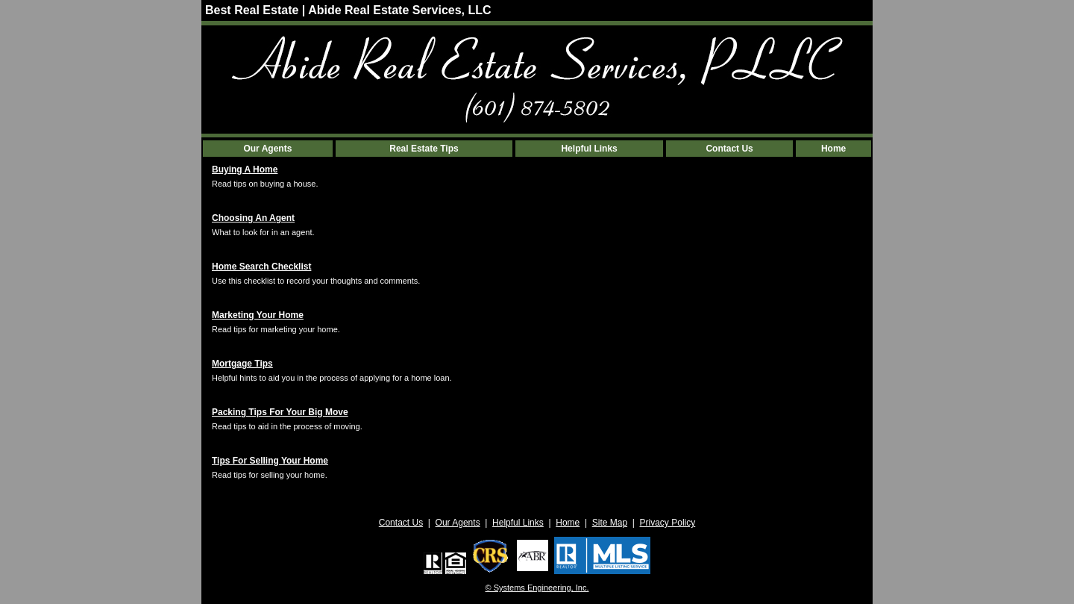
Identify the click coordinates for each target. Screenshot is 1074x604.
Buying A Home (244, 169)
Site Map (609, 522)
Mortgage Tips (242, 363)
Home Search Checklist (261, 266)
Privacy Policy (668, 522)
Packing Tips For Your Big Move (280, 412)
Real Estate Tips (423, 148)
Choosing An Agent (253, 218)
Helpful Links (589, 148)
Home (833, 148)
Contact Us (729, 148)
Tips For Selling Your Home (270, 460)
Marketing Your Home (258, 315)
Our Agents (267, 148)
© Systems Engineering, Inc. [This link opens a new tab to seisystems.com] (537, 587)
